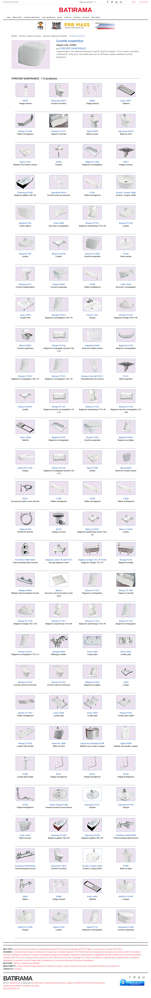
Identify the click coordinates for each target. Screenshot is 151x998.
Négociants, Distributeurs (41, 960)
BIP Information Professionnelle (44, 983)
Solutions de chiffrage (30, 963)
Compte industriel (37, 966)
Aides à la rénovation (37, 952)
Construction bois (20, 952)
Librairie (16, 963)
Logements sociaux (22, 960)
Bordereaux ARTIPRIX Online (55, 949)
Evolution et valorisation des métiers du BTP (112, 952)
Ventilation (97, 957)
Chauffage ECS (78, 957)
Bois (69, 957)
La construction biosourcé (64, 960)
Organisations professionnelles (107, 955)
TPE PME (79, 952)
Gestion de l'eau (32, 957)
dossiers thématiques (84, 960)
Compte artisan (23, 966)
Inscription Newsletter (97, 966)
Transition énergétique (40, 955)
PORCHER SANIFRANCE (72, 48)
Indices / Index (37, 949)
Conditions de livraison (12, 986)
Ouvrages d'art (9, 957)
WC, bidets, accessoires (77, 36)
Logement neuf (109, 957)
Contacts (18, 969)
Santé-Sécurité (60, 957)
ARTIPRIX (88, 983)
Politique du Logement (20, 955)
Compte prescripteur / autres (58, 966)
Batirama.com (15, 983)
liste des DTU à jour (21, 949)
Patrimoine (88, 952)
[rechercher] (95, 1)
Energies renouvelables (60, 955)
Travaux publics (87, 955)
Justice (89, 957)
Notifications (99, 983)
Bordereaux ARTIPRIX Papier (80, 949)
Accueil (14, 36)
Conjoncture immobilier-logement (60, 952)
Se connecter (113, 966)
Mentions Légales (65, 983)
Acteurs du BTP (46, 957)
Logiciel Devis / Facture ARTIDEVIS (107, 949)
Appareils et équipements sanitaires (55, 36)
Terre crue (20, 957)
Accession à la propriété (131, 955)
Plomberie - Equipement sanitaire (30, 36)
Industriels (75, 955)
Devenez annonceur (79, 966)
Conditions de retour (31, 986)
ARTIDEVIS (78, 983)
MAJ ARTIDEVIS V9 (11, 988)
